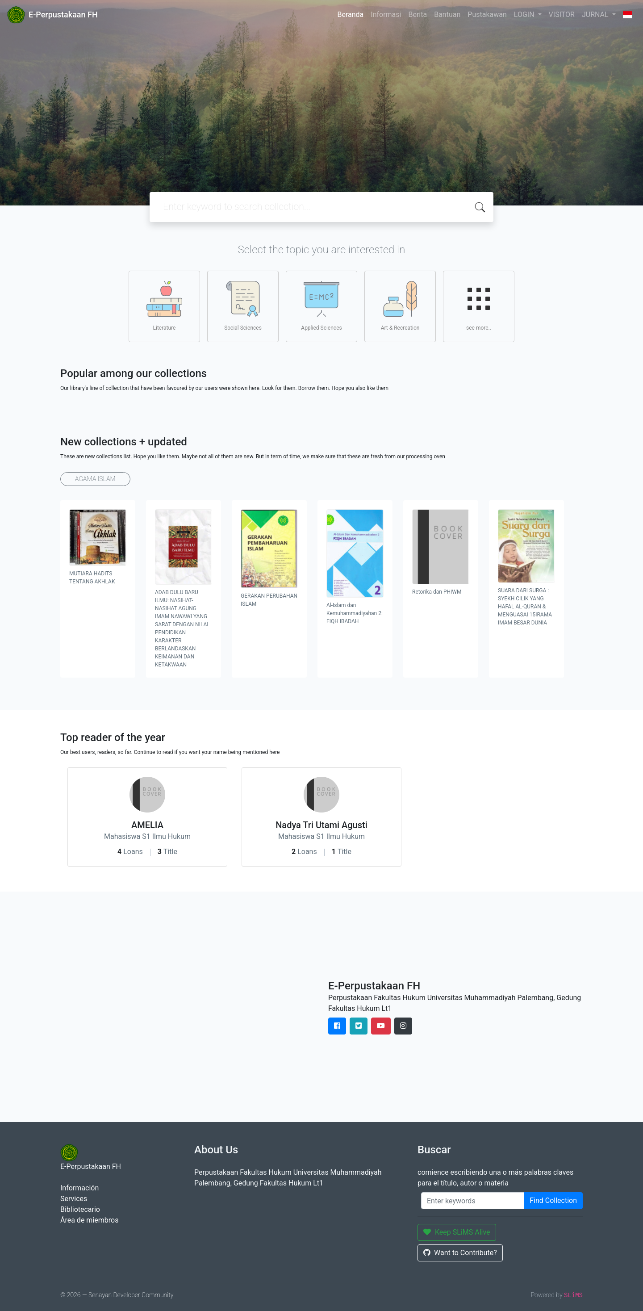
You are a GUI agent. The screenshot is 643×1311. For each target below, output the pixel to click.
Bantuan (447, 14)
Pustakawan (487, 14)
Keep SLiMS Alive (456, 1232)
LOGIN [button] (525, 14)
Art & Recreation (400, 306)
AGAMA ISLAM (95, 478)
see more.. (479, 306)
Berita (417, 14)
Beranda (350, 14)
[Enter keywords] (472, 1200)
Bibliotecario (80, 1209)
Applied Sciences (321, 306)
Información (79, 1188)
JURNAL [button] (596, 14)
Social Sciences (243, 306)
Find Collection (553, 1200)
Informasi (386, 14)
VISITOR (562, 14)
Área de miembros (89, 1220)
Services (73, 1198)
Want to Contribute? (460, 1252)
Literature (164, 306)
